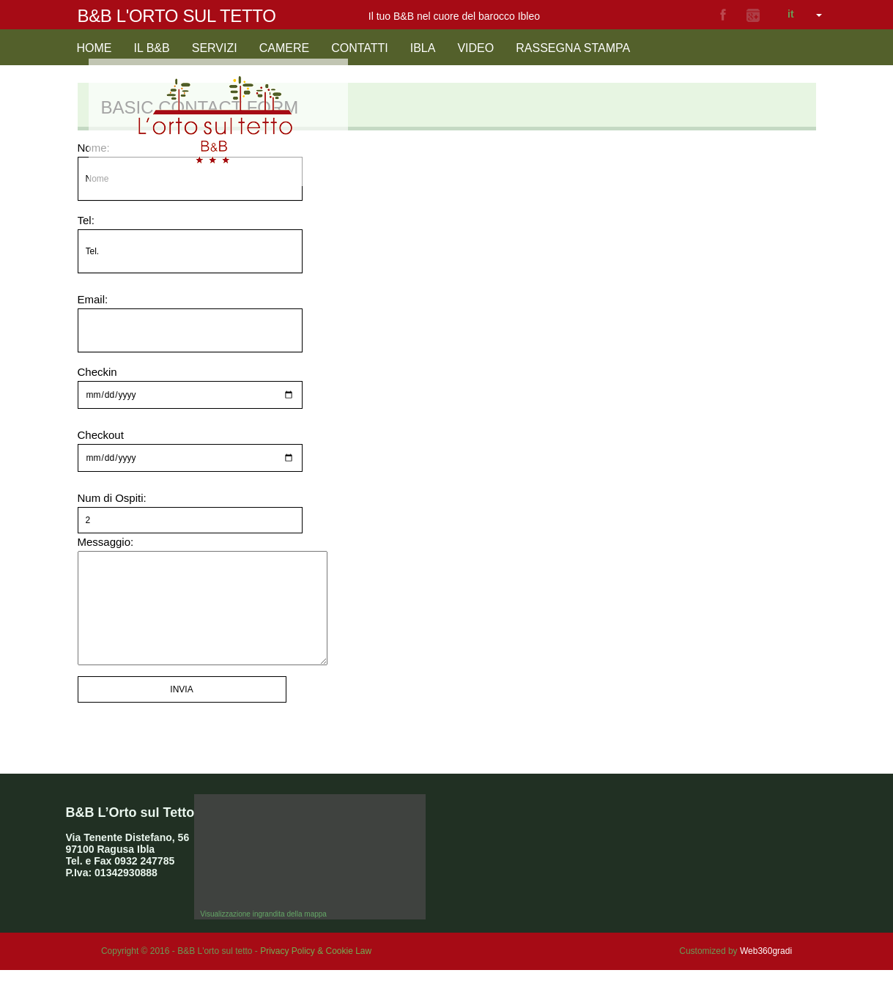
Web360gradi (766, 973)
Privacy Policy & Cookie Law (315, 973)
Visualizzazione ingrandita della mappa (263, 936)
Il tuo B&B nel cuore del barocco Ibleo (454, 16)
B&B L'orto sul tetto (177, 16)
